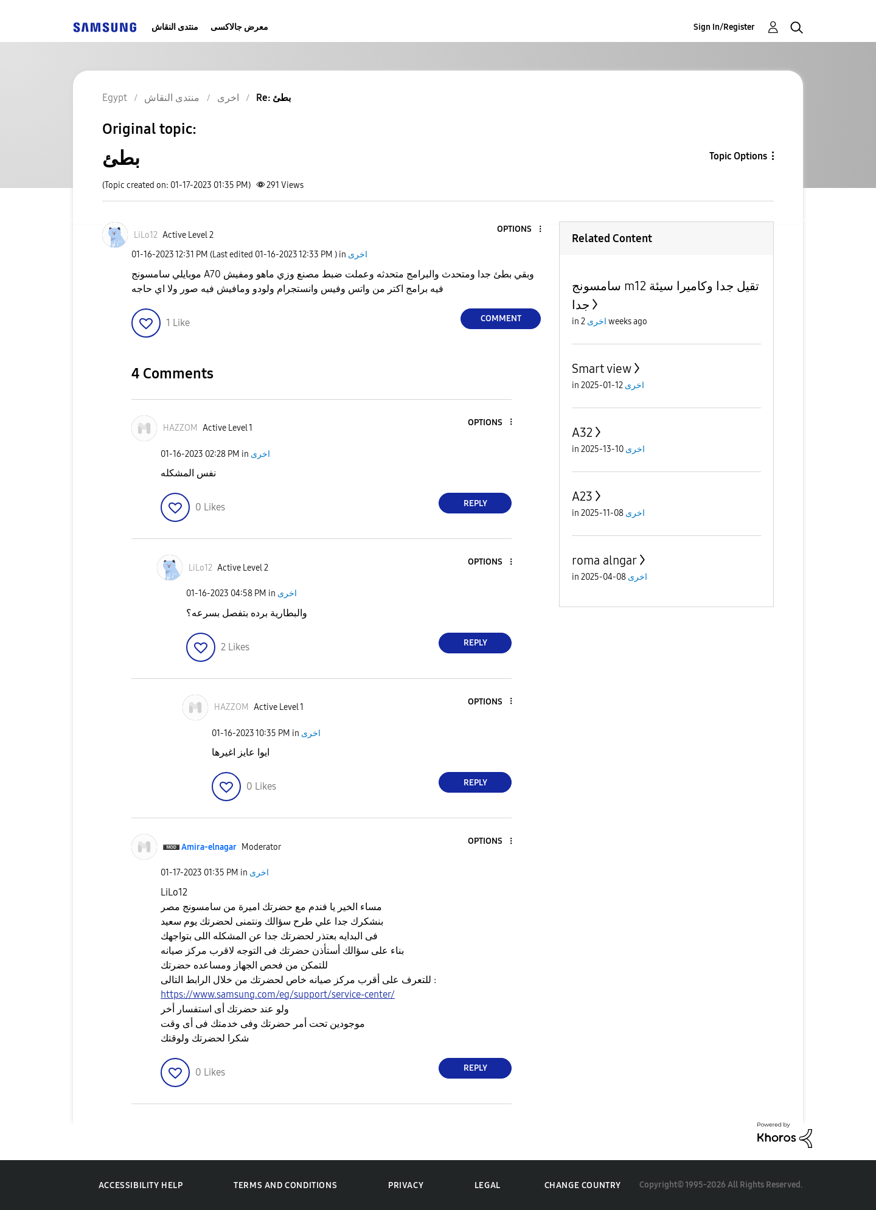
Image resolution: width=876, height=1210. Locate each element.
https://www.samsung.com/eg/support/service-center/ (278, 994)
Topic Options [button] (738, 156)
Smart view (601, 368)
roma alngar (604, 560)
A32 (582, 432)
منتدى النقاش (174, 27)
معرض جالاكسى (239, 27)
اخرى (357, 254)
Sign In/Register (724, 27)
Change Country (582, 1185)
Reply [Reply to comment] (475, 503)
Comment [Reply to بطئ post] (501, 318)
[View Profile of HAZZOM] (180, 428)
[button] (520, 229)
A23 (582, 496)
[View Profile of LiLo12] (146, 235)
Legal (487, 1185)
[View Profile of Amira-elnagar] (209, 847)
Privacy (405, 1185)
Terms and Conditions (285, 1185)
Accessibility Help (141, 1185)
